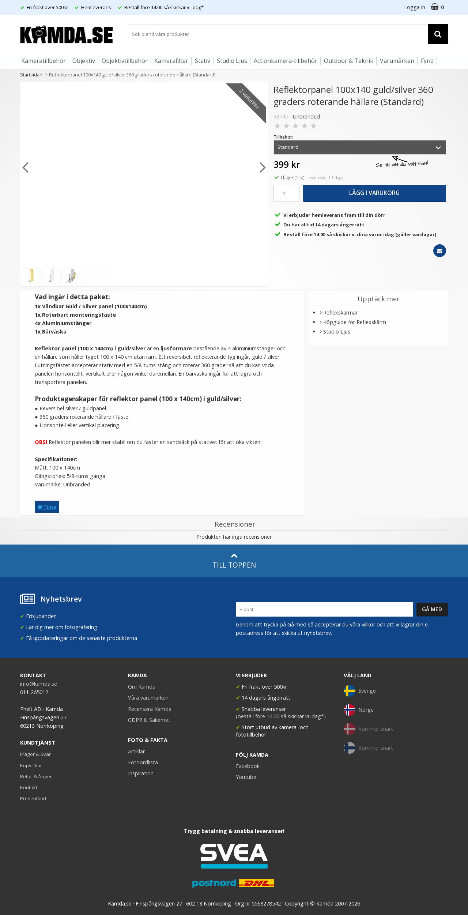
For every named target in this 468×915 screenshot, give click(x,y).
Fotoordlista (143, 762)
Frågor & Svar (35, 754)
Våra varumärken (148, 697)
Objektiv (83, 61)
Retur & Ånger (36, 776)
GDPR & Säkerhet (149, 719)
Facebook (248, 765)
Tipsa (47, 507)
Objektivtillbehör (125, 61)
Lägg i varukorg (374, 193)
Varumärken (397, 61)
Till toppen (234, 561)
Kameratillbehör (43, 61)
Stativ (202, 61)
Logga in (414, 7)
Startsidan (31, 74)
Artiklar (136, 751)
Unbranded (306, 116)
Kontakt (28, 787)
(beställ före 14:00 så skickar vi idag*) (281, 716)
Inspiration (141, 773)
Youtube (246, 776)
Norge (359, 710)
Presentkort (33, 798)
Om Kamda (141, 686)
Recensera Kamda (149, 708)
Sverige (360, 691)
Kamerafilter (171, 61)
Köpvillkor (31, 765)
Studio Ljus (232, 61)
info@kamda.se (38, 683)
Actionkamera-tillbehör (285, 61)
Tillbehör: (283, 137)
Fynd (427, 61)
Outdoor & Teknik (348, 61)
